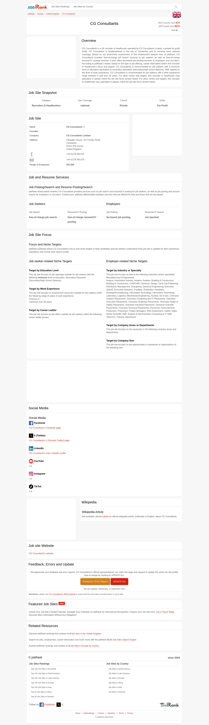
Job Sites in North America (119, 669)
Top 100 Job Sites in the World (43, 669)
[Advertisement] (51, 57)
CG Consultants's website (41, 553)
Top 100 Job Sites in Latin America (45, 678)
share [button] (174, 30)
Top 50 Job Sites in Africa (41, 692)
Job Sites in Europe (116, 678)
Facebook (47, 704)
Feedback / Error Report (95, 581)
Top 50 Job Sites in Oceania (42, 697)
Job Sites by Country (83, 6)
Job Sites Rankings (60, 6)
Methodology (89, 713)
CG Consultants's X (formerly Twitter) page (49, 440)
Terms (121, 713)
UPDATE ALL (119, 581)
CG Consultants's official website (62, 594)
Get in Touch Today (165, 612)
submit (105, 516)
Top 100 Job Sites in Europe (42, 683)
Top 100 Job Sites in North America (45, 673)
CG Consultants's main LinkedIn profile (47, 453)
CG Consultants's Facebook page (45, 428)
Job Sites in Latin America (119, 673)
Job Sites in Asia (115, 687)
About (77, 713)
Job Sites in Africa (115, 683)
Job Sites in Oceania (116, 692)
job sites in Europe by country (85, 646)
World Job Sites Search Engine (121, 640)
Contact (101, 713)
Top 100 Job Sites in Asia (41, 687)
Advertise (111, 713)
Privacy (130, 713)
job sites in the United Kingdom (86, 633)
